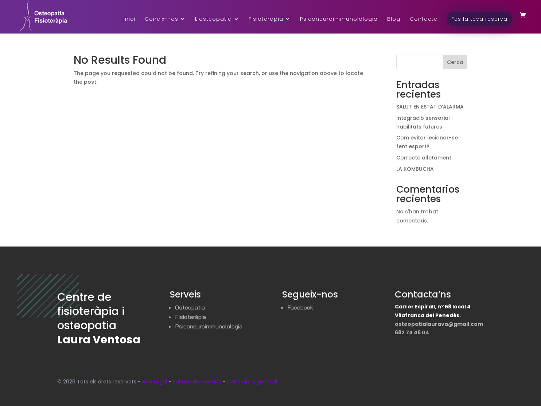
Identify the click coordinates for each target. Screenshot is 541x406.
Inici (129, 19)
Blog (393, 19)
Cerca (455, 62)
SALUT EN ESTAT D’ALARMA (430, 106)
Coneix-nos (161, 19)
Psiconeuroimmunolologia (339, 19)
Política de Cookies (197, 381)
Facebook (300, 307)
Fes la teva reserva (479, 19)
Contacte (423, 19)
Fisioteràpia (266, 19)
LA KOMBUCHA (415, 169)
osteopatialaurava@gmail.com (439, 324)
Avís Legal (154, 381)
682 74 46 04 (412, 332)
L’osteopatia (213, 19)
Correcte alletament (423, 157)
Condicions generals (253, 381)
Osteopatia (190, 307)
